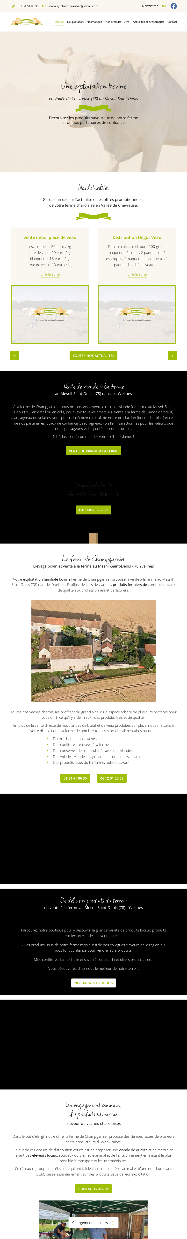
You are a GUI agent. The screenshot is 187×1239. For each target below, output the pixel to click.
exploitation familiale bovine (46, 579)
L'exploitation (75, 22)
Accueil (59, 22)
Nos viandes (94, 22)
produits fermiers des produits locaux (144, 584)
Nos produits (113, 22)
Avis (126, 22)
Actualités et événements (148, 22)
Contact (172, 22)
